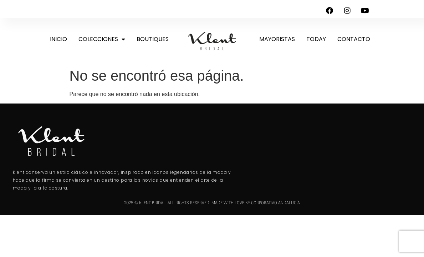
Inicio (58, 39)
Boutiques (153, 39)
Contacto (353, 39)
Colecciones (101, 39)
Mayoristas (277, 39)
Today (316, 39)
